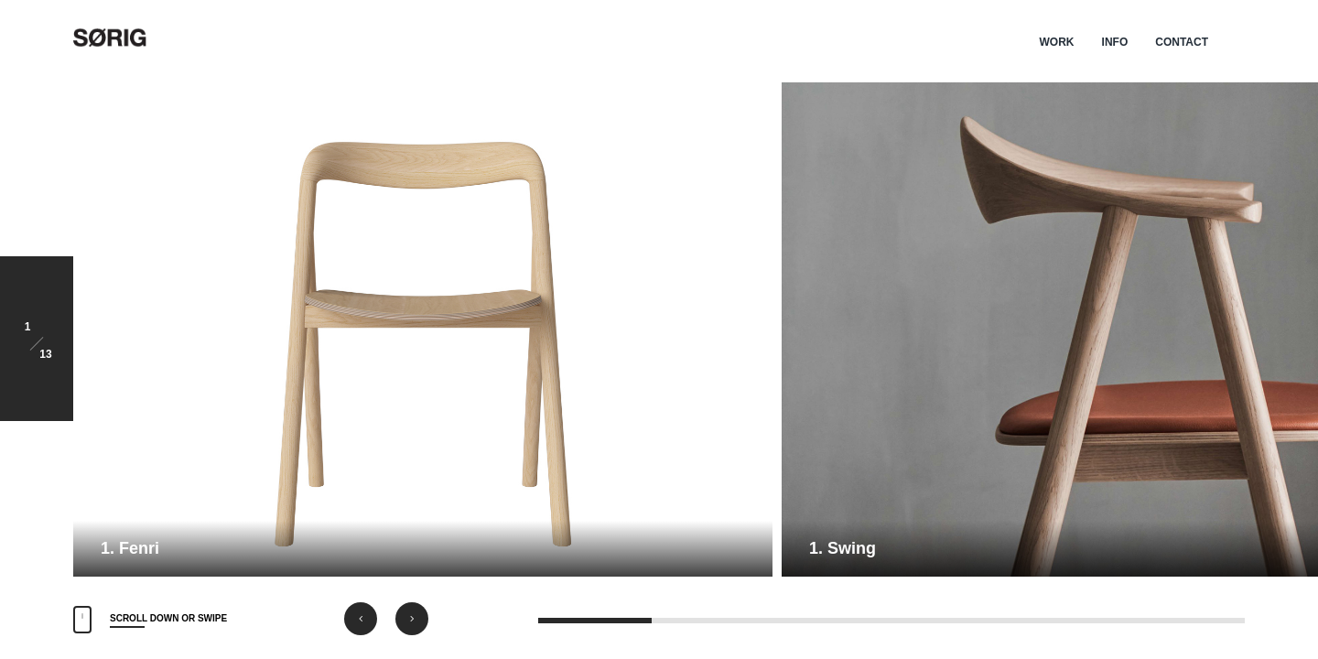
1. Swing (842, 548)
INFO (1115, 42)
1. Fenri (130, 548)
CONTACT (1181, 42)
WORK (1057, 42)
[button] (360, 618)
